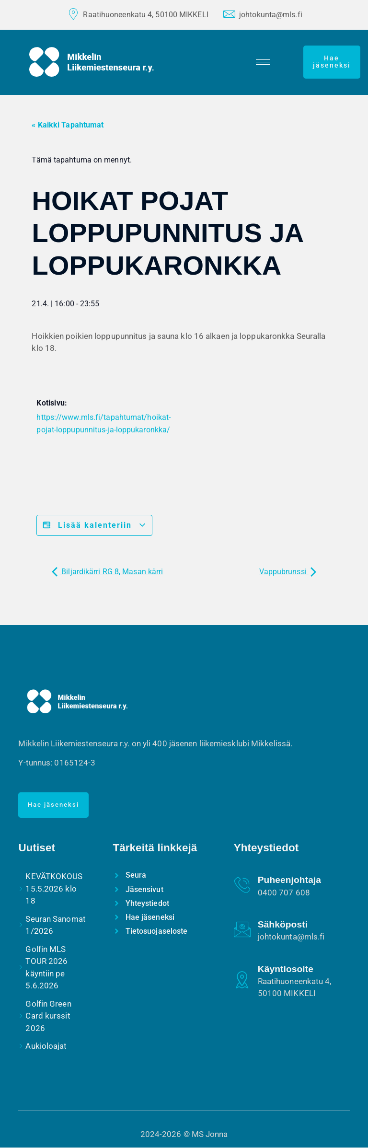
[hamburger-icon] (264, 62)
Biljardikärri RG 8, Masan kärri (107, 571)
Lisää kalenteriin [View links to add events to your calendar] (94, 525)
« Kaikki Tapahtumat (68, 124)
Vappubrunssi (287, 571)
